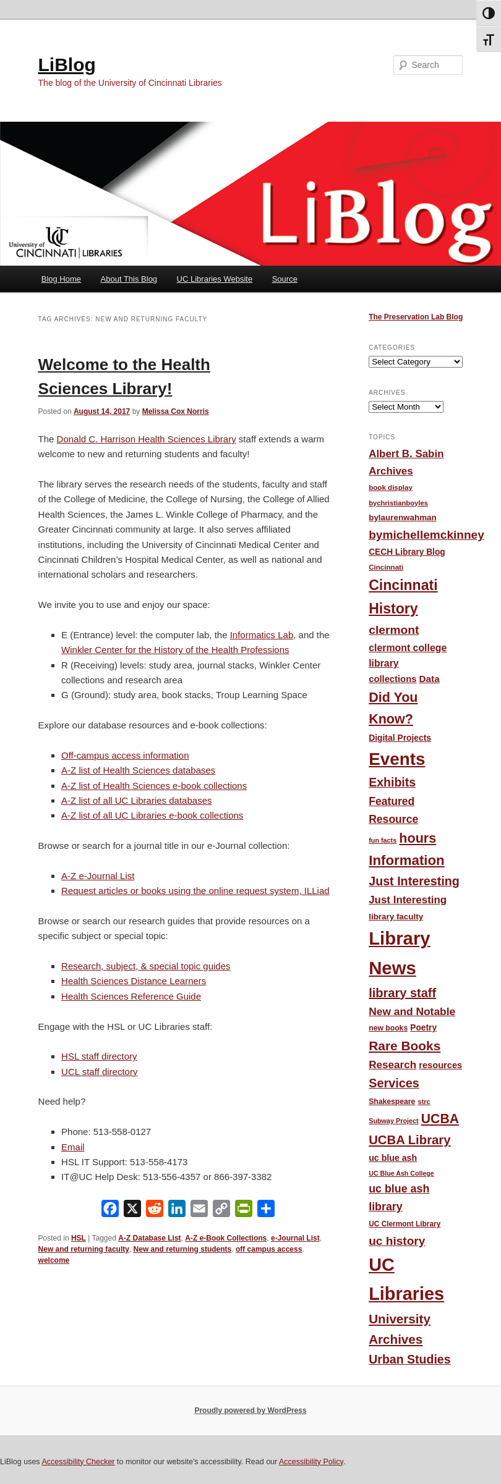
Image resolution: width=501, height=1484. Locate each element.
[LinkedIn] (177, 1211)
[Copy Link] (221, 1211)
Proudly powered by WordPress (250, 1410)
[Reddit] (154, 1211)
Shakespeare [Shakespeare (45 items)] (392, 1101)
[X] (132, 1211)
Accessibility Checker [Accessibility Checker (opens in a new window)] (77, 1461)
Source (285, 279)
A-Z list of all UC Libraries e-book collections (152, 815)
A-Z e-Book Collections (226, 1238)
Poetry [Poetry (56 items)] (423, 1027)
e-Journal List (295, 1238)
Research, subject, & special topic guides (145, 966)
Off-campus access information (125, 755)
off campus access (269, 1249)
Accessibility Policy (311, 1461)
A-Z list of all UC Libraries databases (136, 800)
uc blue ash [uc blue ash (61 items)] (393, 1158)
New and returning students (183, 1249)
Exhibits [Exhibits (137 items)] (392, 782)
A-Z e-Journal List (97, 876)
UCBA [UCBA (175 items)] (440, 1118)
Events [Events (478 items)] (397, 759)
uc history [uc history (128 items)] (397, 1240)
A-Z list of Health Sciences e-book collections (154, 785)
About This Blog (129, 279)
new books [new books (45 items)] (388, 1028)
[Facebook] (110, 1211)
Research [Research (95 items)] (392, 1065)
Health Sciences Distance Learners (133, 981)
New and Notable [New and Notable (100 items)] (412, 1011)
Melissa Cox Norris (175, 411)
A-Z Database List (149, 1238)
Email (73, 1147)
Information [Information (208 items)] (407, 860)
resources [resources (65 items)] (440, 1065)
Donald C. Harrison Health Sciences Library (146, 439)
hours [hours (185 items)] (417, 838)
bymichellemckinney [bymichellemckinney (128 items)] (426, 534)
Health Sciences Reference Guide (131, 996)
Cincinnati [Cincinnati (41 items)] (386, 567)
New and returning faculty (83, 1249)
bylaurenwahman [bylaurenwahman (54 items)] (403, 517)
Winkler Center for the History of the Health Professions (175, 649)
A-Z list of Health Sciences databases (138, 770)
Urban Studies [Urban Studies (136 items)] (409, 1359)
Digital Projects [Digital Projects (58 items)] (400, 738)
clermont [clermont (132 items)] (394, 629)
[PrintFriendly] (244, 1211)
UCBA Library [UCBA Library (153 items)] (409, 1140)
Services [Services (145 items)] (394, 1083)
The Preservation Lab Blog (416, 317)
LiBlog (67, 64)
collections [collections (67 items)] (392, 679)
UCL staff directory (99, 1071)
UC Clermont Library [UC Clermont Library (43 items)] (404, 1224)
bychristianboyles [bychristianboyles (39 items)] (398, 503)
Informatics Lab (262, 635)
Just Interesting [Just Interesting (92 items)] (408, 900)
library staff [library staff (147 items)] (402, 993)
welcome (54, 1260)
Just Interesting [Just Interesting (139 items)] (414, 881)
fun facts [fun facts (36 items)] (382, 840)
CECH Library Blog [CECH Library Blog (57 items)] (407, 552)
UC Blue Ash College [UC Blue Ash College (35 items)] (401, 1173)
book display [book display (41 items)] (391, 487)
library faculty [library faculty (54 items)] (396, 916)
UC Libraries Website (215, 279)
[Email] (199, 1211)
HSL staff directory (99, 1056)
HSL (78, 1238)
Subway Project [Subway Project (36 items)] (393, 1120)
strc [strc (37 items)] (424, 1101)
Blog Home (61, 279)
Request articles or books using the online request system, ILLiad (195, 890)
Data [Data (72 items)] (429, 678)
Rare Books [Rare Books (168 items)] (404, 1046)
